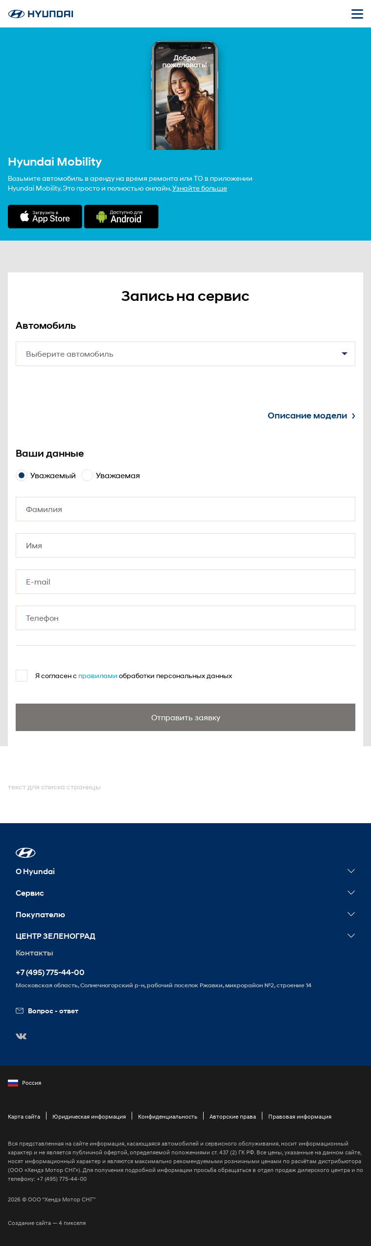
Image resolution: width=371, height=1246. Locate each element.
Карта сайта (24, 1116)
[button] (26, 853)
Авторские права (232, 1116)
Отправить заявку (185, 717)
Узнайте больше (199, 188)
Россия (24, 1083)
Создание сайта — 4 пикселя (47, 1222)
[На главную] (40, 14)
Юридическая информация (89, 1116)
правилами (97, 675)
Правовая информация (299, 1116)
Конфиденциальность (167, 1116)
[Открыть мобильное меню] (357, 14)
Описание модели (311, 415)
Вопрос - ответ (47, 1010)
